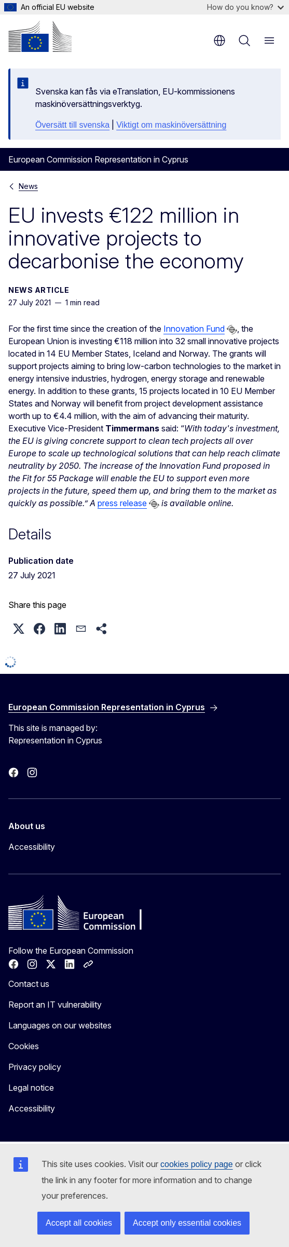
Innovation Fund (194, 328)
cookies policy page (196, 1164)
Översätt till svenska (72, 124)
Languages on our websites (60, 1025)
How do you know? (245, 7)
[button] (18, 628)
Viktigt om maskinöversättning (171, 124)
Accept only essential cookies (187, 1222)
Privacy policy (34, 1067)
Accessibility (31, 847)
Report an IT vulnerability (55, 1004)
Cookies (23, 1046)
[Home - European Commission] (40, 36)
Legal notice (31, 1087)
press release (122, 503)
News (28, 186)
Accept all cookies (79, 1222)
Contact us (28, 984)
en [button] (219, 40)
